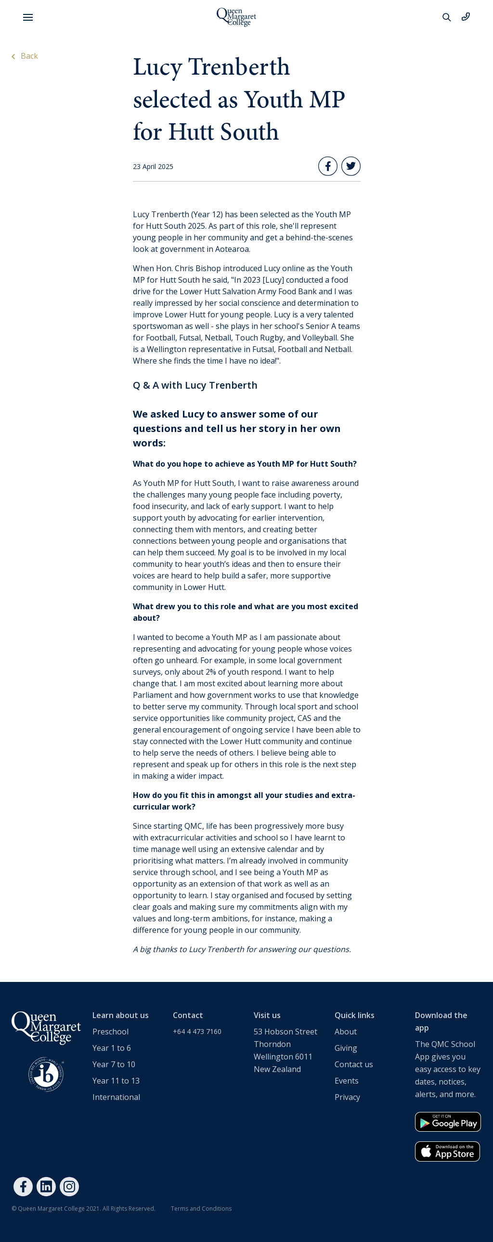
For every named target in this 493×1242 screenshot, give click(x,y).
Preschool (110, 1031)
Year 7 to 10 (113, 1064)
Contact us (354, 1064)
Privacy (347, 1097)
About (346, 1031)
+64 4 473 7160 (197, 1031)
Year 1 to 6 (111, 1048)
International (116, 1097)
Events (347, 1080)
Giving (346, 1048)
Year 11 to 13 (116, 1080)
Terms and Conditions (201, 1208)
